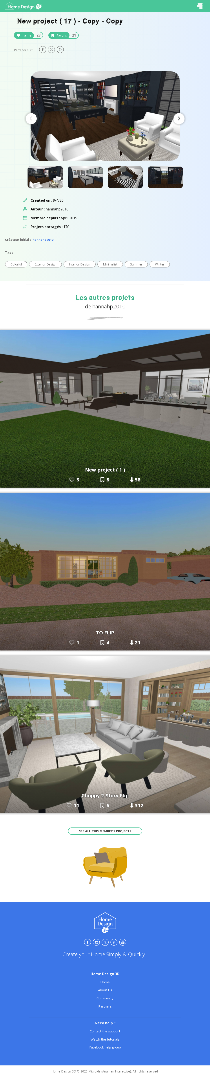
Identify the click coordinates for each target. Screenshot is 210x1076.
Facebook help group (105, 1047)
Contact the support (105, 1031)
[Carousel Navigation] (105, 118)
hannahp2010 (43, 240)
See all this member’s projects (105, 831)
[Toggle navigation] (200, 6)
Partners (105, 1006)
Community (105, 998)
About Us (105, 990)
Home (105, 982)
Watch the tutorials (105, 1039)
